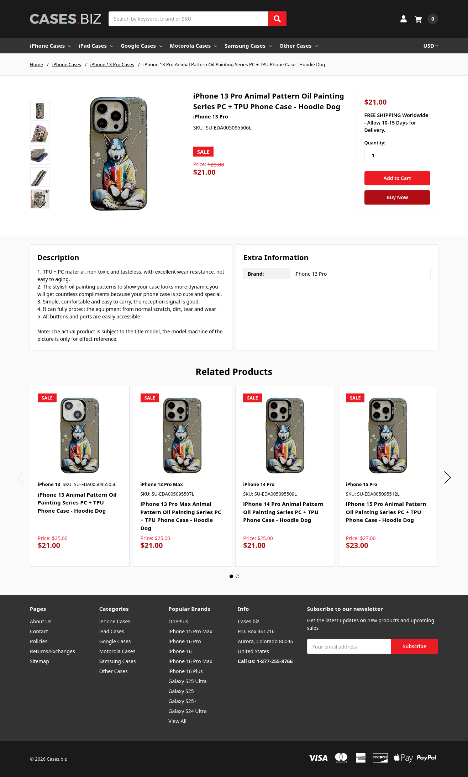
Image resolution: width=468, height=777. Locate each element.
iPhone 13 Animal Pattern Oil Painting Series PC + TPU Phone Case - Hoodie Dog (77, 502)
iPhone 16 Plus (185, 671)
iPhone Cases (50, 45)
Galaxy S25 (181, 691)
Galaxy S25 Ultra (187, 681)
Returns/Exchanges (52, 651)
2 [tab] (237, 576)
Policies (38, 641)
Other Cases (298, 45)
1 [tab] (231, 576)
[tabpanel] (79, 476)
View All (177, 721)
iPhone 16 (179, 651)
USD (430, 45)
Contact (39, 631)
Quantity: (374, 142)
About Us (40, 621)
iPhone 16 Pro (184, 641)
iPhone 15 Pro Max (190, 631)
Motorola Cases (193, 45)
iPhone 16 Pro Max (190, 661)
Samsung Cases (248, 45)
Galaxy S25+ (182, 701)
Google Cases (141, 45)
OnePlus (178, 621)
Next (40, 204)
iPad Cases (96, 45)
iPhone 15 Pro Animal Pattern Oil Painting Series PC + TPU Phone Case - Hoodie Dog (386, 511)
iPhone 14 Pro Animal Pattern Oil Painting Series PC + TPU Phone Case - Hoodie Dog (283, 511)
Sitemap (39, 661)
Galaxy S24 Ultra (187, 711)
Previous (40, 101)
